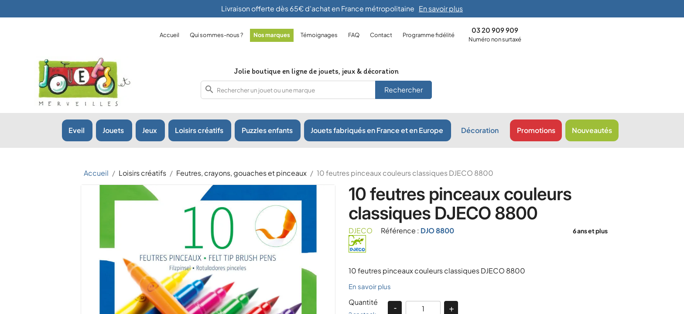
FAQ (353, 34)
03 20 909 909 (495, 30)
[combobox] (316, 90)
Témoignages (319, 34)
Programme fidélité (429, 34)
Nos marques (271, 34)
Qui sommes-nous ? (216, 34)
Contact (381, 34)
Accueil (169, 34)
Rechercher (403, 89)
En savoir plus (370, 286)
